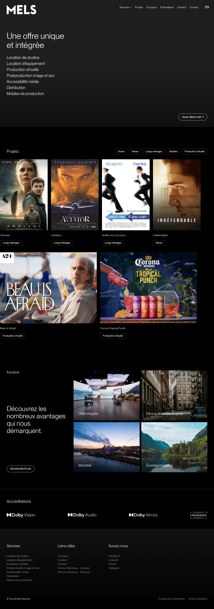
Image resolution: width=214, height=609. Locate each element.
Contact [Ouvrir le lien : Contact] (194, 7)
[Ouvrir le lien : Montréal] (107, 447)
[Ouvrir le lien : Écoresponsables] (174, 447)
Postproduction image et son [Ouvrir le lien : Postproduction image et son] (31, 75)
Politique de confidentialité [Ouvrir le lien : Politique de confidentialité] (172, 598)
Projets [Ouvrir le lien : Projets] (139, 7)
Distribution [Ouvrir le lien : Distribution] (16, 87)
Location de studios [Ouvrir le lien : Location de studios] (23, 57)
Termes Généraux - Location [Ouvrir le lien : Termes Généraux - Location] (74, 568)
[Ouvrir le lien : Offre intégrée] (107, 395)
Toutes (121, 151)
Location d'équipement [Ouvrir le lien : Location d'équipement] (26, 63)
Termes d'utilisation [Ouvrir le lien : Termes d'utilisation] (197, 598)
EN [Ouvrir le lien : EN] (207, 7)
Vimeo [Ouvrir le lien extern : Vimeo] (112, 564)
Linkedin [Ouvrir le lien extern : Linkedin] (113, 560)
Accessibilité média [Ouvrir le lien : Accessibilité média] (23, 81)
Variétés (173, 151)
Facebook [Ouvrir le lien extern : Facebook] (114, 556)
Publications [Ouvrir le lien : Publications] (167, 7)
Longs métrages (153, 151)
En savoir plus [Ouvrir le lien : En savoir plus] (20, 468)
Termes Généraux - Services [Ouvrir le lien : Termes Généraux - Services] (74, 572)
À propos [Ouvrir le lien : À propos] (151, 7)
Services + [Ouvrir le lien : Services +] (126, 7)
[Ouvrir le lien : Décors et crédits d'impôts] (174, 395)
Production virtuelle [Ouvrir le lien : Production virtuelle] (23, 69)
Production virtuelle (195, 151)
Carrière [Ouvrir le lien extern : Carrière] (181, 7)
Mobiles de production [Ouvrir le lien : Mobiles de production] (25, 93)
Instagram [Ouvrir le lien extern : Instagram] (114, 568)
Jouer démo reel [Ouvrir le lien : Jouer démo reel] (193, 117)
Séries (135, 151)
